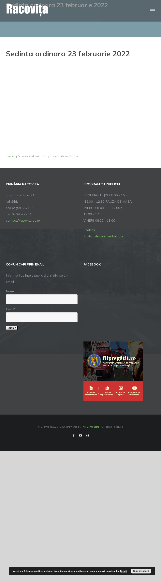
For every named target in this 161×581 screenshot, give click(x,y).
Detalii (123, 571)
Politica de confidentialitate (103, 236)
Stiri (45, 156)
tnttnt (12, 156)
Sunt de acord (141, 571)
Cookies (89, 230)
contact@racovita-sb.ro (23, 220)
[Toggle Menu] (152, 10)
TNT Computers (90, 426)
